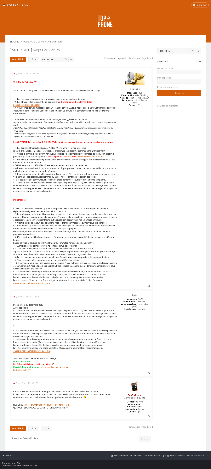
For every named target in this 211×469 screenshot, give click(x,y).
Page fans (58, 405)
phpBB (17, 463)
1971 (140, 402)
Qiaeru (35, 465)
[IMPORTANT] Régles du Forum (35, 50)
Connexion (162, 62)
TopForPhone (134, 395)
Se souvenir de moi (169, 87)
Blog (26, 405)
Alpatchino (135, 89)
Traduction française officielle (15, 465)
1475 (140, 299)
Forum (33, 405)
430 (140, 93)
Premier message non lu (115, 58)
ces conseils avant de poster (54, 367)
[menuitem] (25, 4)
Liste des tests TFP (22, 370)
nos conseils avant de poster (26, 105)
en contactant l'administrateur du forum (31, 283)
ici (51, 364)
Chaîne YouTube (44, 405)
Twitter (68, 405)
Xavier (135, 295)
